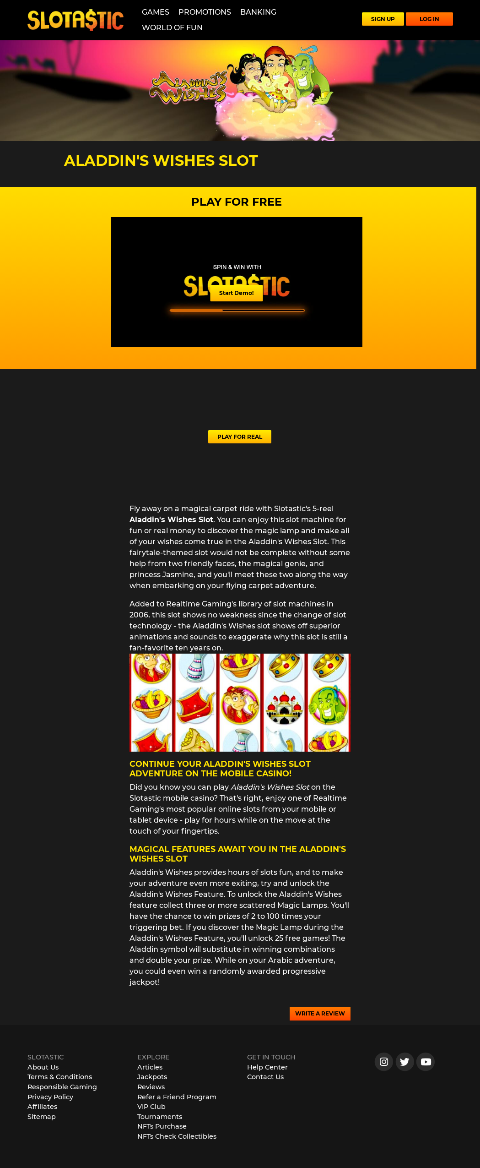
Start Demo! (236, 292)
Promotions (204, 12)
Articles (149, 1067)
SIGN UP (383, 19)
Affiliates (42, 1107)
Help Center (267, 1067)
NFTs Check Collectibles (176, 1136)
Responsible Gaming (62, 1087)
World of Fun (172, 27)
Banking (258, 12)
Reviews (151, 1087)
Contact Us (265, 1077)
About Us (43, 1067)
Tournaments (159, 1117)
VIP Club (151, 1107)
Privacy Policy (50, 1097)
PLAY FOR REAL (239, 436)
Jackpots (152, 1077)
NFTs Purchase (162, 1126)
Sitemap (41, 1117)
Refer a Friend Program (176, 1097)
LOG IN (429, 19)
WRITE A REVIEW (320, 1013)
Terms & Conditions (59, 1077)
